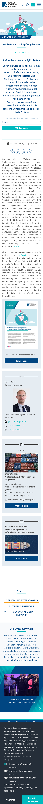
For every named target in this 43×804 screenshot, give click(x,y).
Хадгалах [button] (10, 799)
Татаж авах (21, 360)
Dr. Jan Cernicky (21, 52)
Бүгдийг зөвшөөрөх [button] (32, 800)
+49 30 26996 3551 (15, 429)
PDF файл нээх (21, 128)
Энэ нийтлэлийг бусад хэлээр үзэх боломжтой (21, 118)
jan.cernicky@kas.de (15, 421)
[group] (21, 689)
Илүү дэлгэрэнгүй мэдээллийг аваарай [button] (18, 758)
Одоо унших (21, 505)
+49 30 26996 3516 (15, 425)
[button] (3, 670)
